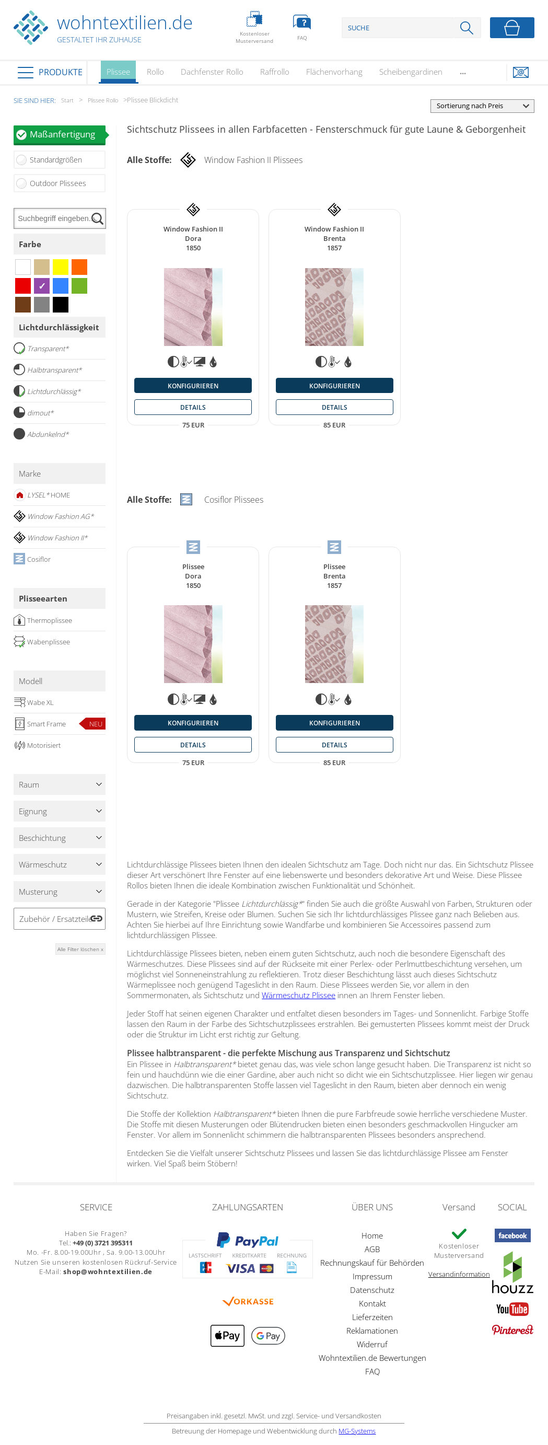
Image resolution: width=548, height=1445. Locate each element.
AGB (372, 1249)
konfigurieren (193, 386)
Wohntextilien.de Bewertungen (372, 1357)
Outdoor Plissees (58, 183)
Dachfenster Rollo (212, 71)
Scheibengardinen (410, 71)
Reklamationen (372, 1330)
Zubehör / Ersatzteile (55, 918)
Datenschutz (372, 1290)
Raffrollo (274, 71)
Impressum (372, 1276)
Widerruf (372, 1344)
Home (372, 1235)
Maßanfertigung (68, 134)
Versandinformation (459, 1274)
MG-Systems (357, 1431)
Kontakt (372, 1303)
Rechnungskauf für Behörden (372, 1262)
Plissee (118, 75)
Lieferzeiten (372, 1317)
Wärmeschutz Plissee (298, 995)
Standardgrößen (56, 160)
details (193, 407)
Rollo (155, 71)
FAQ (372, 1371)
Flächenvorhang (334, 71)
